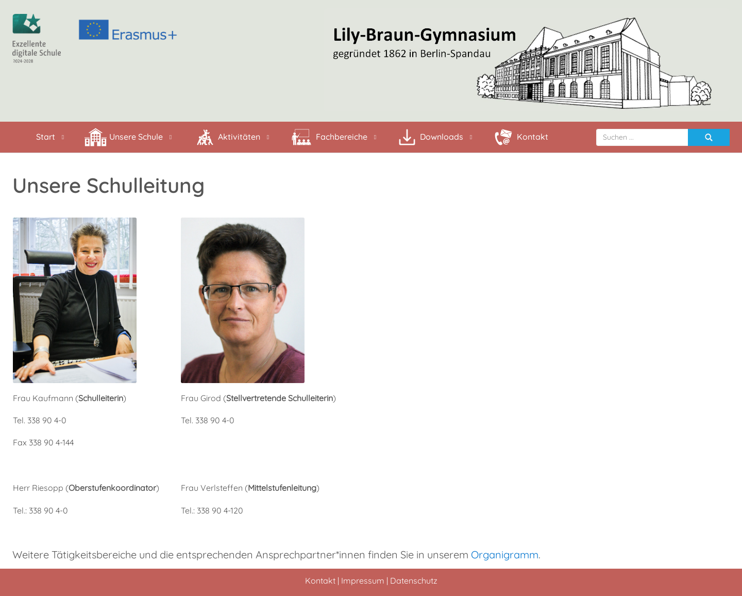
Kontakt (320, 580)
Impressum (362, 580)
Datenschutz (413, 580)
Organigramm (504, 554)
